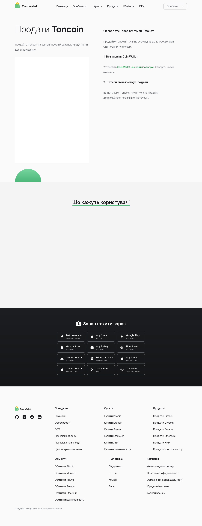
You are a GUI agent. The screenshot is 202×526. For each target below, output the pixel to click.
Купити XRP (111, 442)
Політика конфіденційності (163, 473)
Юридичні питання (158, 486)
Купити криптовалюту (117, 449)
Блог (111, 486)
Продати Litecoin (163, 422)
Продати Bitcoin (162, 416)
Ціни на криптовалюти (68, 449)
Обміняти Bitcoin (64, 466)
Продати (112, 6)
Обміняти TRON (64, 479)
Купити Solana (112, 429)
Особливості (80, 6)
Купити (97, 6)
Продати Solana (163, 429)
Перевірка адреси (65, 435)
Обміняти (128, 6)
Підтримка (115, 466)
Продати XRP (161, 442)
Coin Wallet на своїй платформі (135, 67)
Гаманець (62, 6)
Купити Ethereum (114, 435)
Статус (113, 473)
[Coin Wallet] (26, 5)
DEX (141, 6)
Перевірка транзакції (67, 442)
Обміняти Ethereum (66, 493)
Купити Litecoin (113, 422)
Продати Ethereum (164, 435)
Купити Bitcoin (112, 416)
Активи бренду (156, 493)
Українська (175, 6)
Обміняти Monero (65, 473)
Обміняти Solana (64, 486)
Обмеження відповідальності (164, 479)
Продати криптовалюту (167, 449)
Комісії (113, 479)
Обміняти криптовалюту (69, 499)
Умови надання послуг (160, 466)
